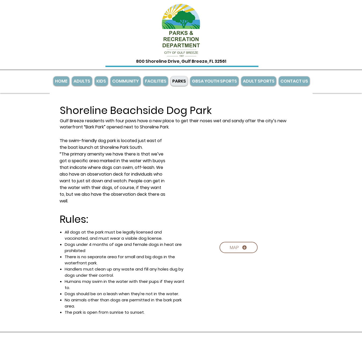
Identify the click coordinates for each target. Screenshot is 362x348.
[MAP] (239, 247)
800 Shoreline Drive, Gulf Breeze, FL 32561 (181, 61)
